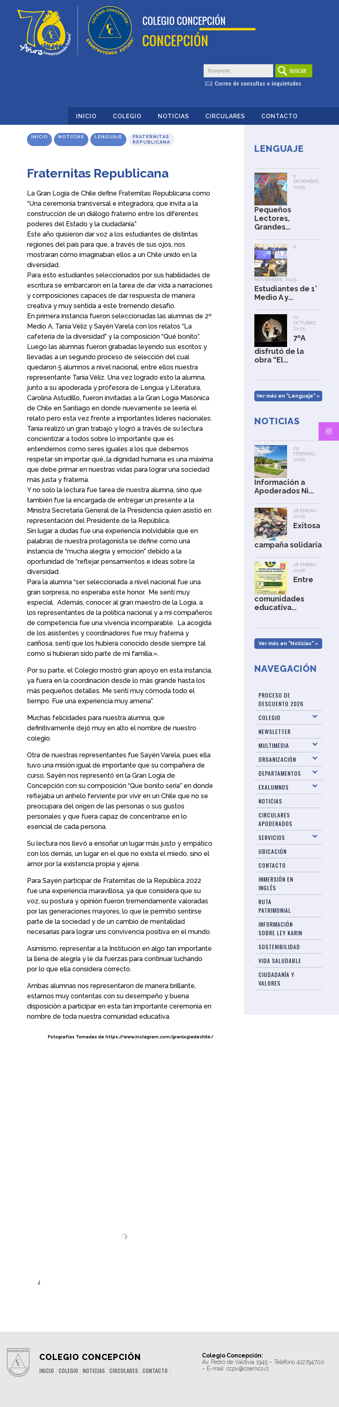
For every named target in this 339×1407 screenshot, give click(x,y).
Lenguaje (108, 137)
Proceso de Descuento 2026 (280, 699)
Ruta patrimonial (274, 905)
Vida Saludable (279, 960)
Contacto (279, 116)
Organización (277, 759)
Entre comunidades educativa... (283, 593)
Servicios (271, 837)
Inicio (86, 116)
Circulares (225, 116)
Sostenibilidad (279, 946)
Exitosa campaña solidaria (288, 535)
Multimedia (273, 745)
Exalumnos (273, 787)
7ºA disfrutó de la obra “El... (279, 348)
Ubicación (272, 851)
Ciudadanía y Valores (276, 978)
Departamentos (279, 773)
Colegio (127, 116)
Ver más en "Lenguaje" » (288, 396)
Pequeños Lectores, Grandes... (272, 218)
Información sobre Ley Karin (280, 928)
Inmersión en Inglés (275, 883)
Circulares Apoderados (275, 819)
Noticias (173, 116)
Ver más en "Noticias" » (288, 643)
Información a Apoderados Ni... (284, 486)
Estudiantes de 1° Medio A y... (285, 293)
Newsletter (274, 731)
